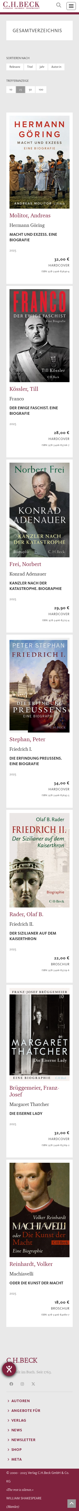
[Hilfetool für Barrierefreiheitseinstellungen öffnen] (9, 1369)
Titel (30, 67)
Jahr (42, 67)
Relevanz (14, 67)
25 (20, 89)
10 (10, 89)
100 (41, 89)
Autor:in (56, 67)
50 (30, 89)
